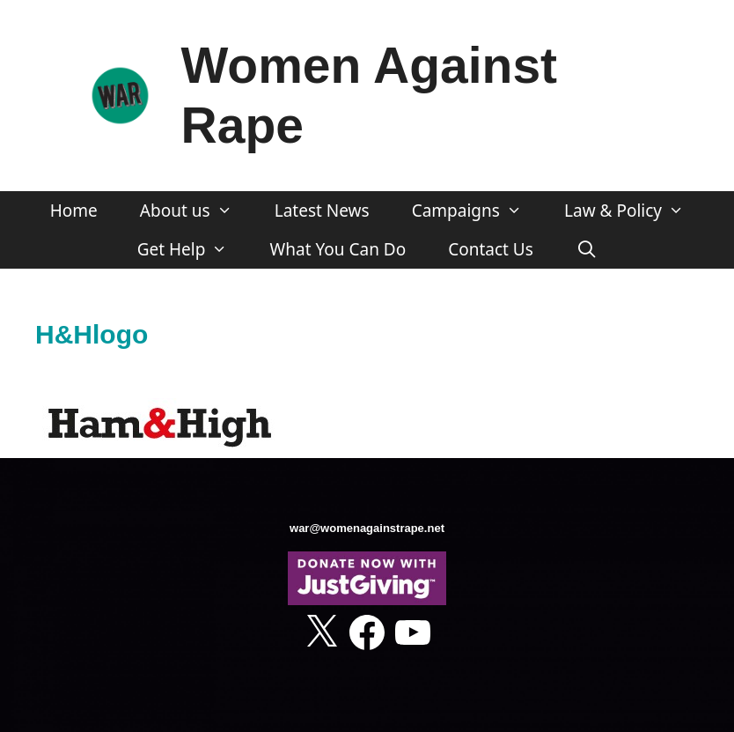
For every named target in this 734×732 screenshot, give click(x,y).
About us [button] (196, 210)
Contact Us (490, 249)
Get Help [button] (193, 249)
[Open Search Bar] (586, 249)
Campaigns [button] (477, 210)
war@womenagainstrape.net (367, 528)
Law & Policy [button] (634, 210)
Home (74, 210)
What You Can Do (338, 249)
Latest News (322, 210)
